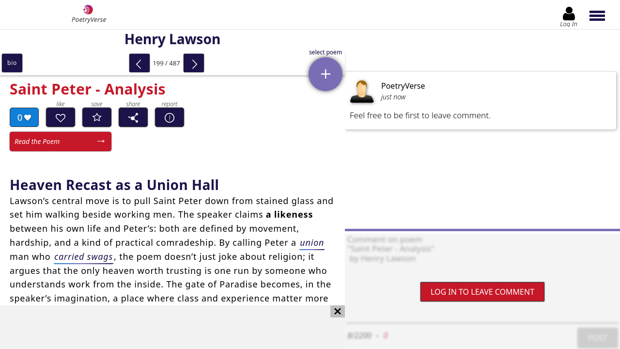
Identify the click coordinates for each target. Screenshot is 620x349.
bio (12, 63)
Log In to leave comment (482, 291)
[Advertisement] (163, 327)
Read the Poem (37, 141)
